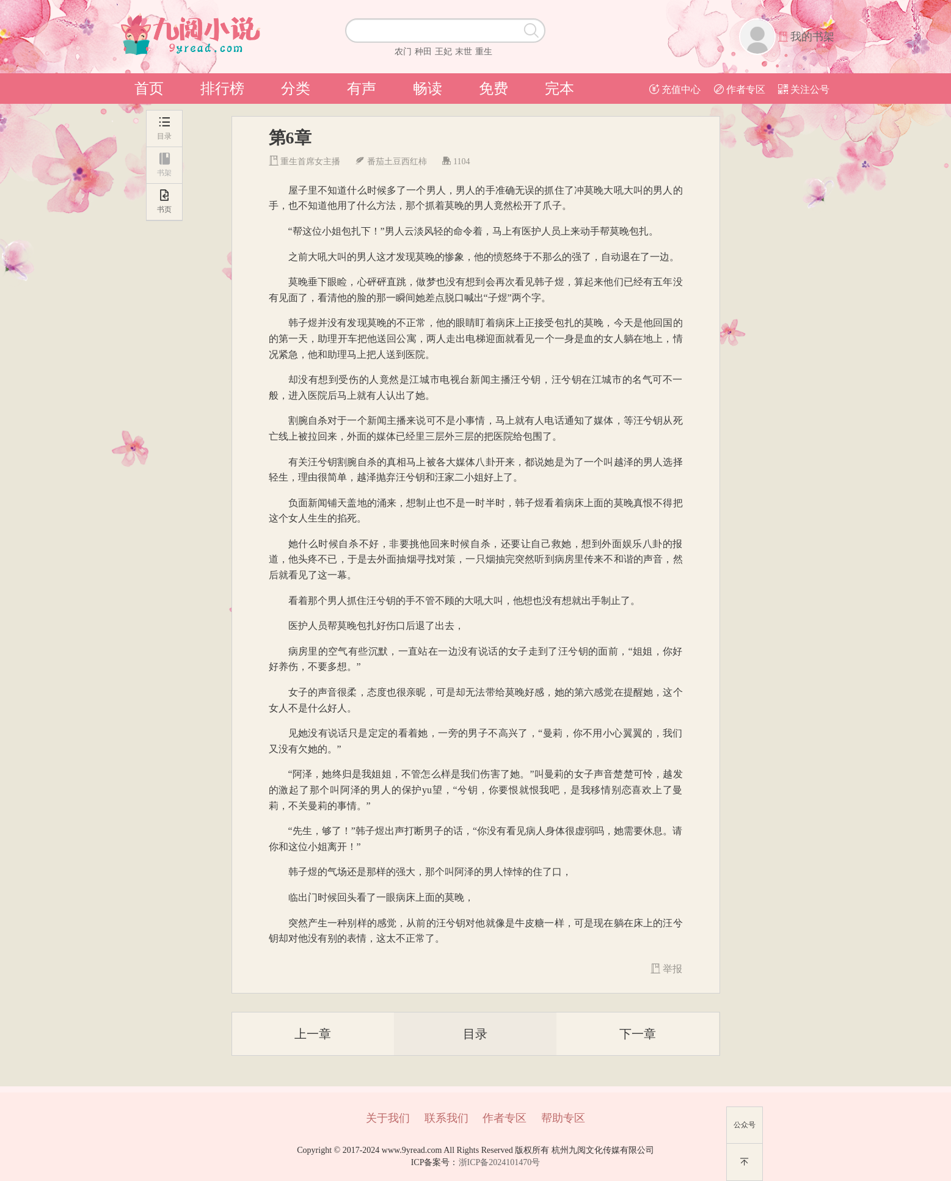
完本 (559, 88)
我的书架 (812, 37)
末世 (463, 51)
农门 (403, 51)
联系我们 (446, 1118)
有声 (361, 88)
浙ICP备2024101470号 (500, 1162)
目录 (475, 1034)
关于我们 (388, 1118)
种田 (423, 51)
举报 (666, 969)
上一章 (312, 1034)
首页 (149, 88)
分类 (295, 88)
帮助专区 (563, 1118)
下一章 (637, 1034)
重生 (483, 51)
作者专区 (739, 89)
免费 (493, 88)
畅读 (427, 88)
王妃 (443, 51)
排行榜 (222, 88)
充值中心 (675, 89)
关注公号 (803, 89)
